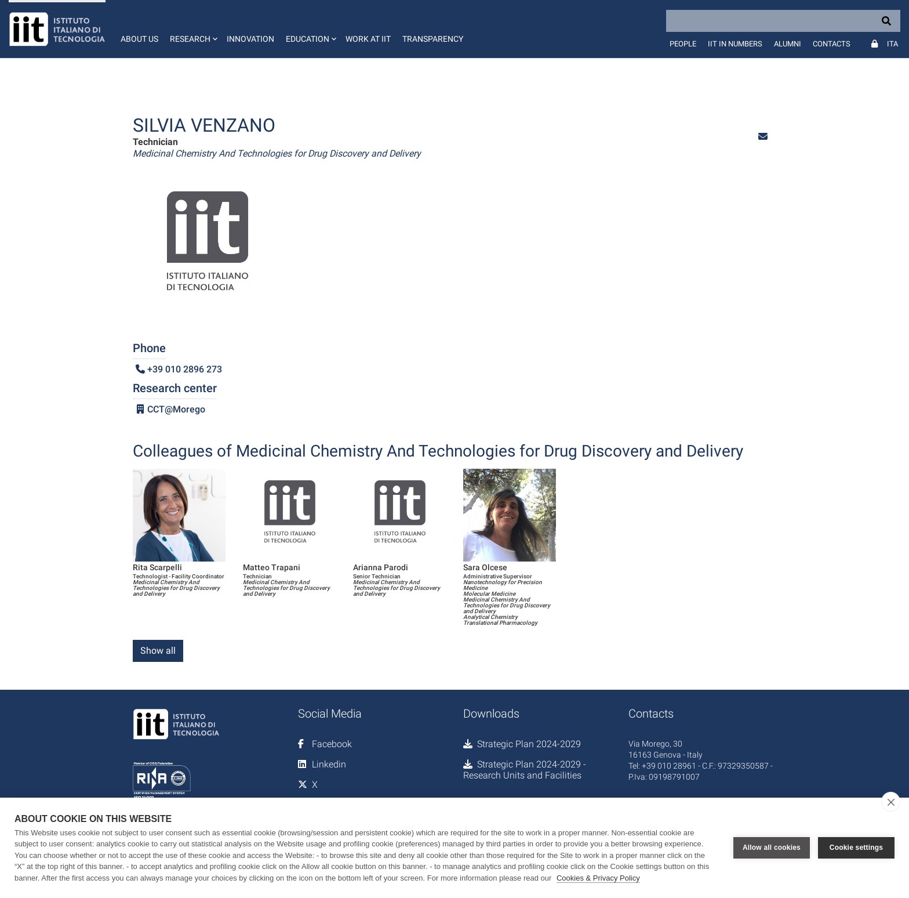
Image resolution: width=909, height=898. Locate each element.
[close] (890, 802)
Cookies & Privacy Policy (598, 878)
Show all (158, 650)
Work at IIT (368, 39)
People (683, 43)
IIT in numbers (735, 43)
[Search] (783, 21)
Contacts (831, 43)
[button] (192, 29)
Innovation (250, 39)
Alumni (787, 43)
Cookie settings (856, 847)
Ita (892, 43)
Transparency (432, 39)
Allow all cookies (772, 847)
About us (139, 39)
